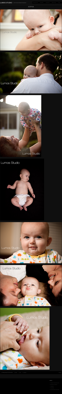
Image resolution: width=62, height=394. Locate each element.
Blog (59, 2)
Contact (47, 2)
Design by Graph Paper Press (55, 382)
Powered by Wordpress (54, 384)
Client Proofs (54, 2)
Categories (34, 2)
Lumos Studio (6, 3)
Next (59, 372)
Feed (20, 372)
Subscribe (52, 386)
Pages (41, 2)
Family (16, 372)
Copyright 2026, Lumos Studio (55, 389)
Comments (24, 372)
